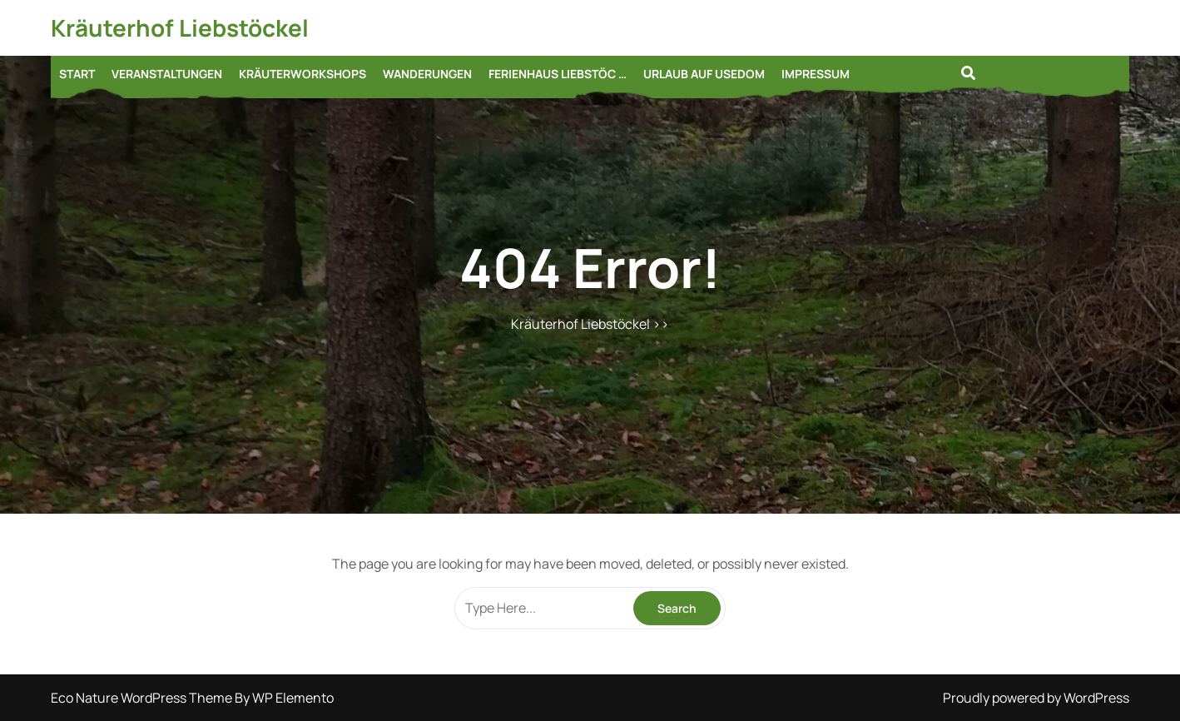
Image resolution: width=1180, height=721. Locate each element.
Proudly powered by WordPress (1036, 698)
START (77, 74)
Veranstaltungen (167, 74)
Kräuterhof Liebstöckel (180, 27)
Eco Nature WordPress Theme (143, 698)
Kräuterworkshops (302, 74)
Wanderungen (427, 74)
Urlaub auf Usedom (704, 74)
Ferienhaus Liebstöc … (557, 74)
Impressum (815, 74)
